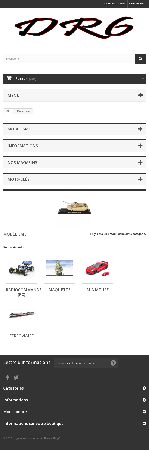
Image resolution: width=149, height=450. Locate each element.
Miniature (98, 289)
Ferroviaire (21, 335)
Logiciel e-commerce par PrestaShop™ (37, 438)
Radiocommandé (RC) (24, 292)
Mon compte (15, 411)
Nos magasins (22, 162)
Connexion (136, 3)
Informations (22, 145)
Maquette (60, 289)
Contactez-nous (114, 3)
